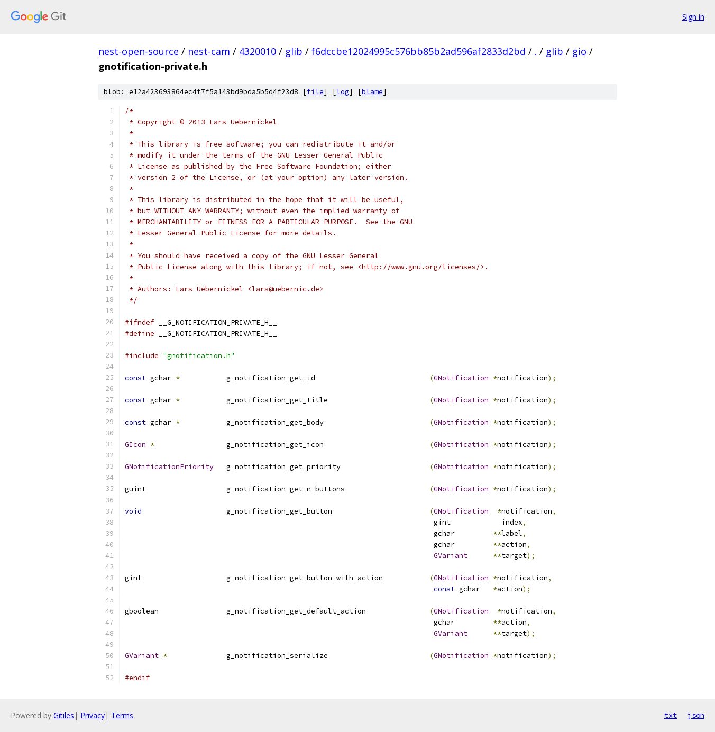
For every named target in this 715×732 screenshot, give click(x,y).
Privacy (92, 715)
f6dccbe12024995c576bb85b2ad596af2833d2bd (418, 51)
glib (293, 51)
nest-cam (209, 51)
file (315, 91)
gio (579, 51)
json (696, 715)
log (342, 91)
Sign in (693, 17)
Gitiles (63, 715)
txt (670, 715)
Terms (122, 715)
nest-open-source (138, 51)
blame (372, 91)
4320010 (257, 51)
